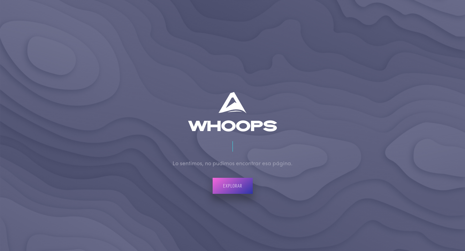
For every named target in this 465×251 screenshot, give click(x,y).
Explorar (232, 185)
